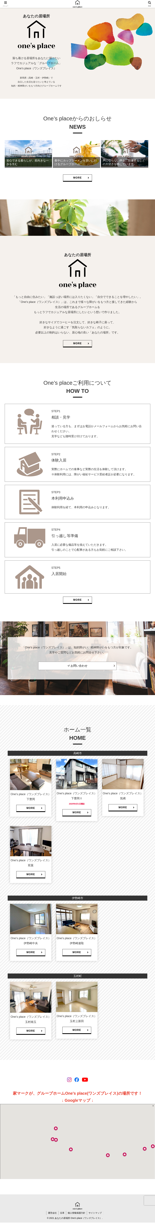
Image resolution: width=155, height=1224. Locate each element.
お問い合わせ (79, 665)
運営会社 (52, 1213)
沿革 (62, 1213)
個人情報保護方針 (76, 1213)
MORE (81, 177)
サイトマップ (95, 1213)
